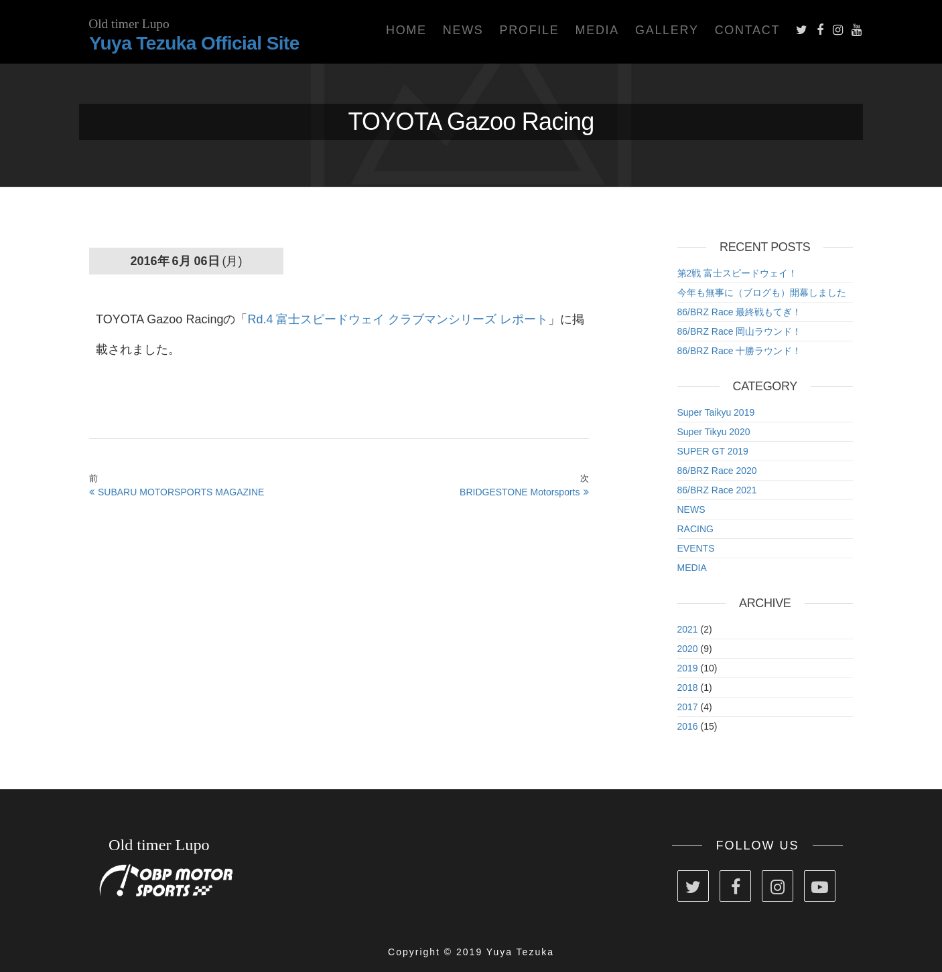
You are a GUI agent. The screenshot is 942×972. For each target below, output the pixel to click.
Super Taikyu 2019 (716, 412)
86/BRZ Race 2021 (717, 490)
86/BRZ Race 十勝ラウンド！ (739, 350)
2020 (687, 648)
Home (406, 30)
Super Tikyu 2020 (713, 431)
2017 (687, 707)
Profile (529, 30)
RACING (695, 528)
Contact (748, 30)
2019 (687, 668)
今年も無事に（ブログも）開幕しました (761, 292)
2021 (687, 629)
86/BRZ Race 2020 (717, 470)
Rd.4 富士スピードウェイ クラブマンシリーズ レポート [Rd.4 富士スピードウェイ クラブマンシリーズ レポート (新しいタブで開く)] (397, 319)
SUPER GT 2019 (712, 451)
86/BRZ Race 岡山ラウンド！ (739, 331)
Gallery (667, 30)
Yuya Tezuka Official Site (194, 43)
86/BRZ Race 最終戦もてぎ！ (739, 312)
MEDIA (692, 567)
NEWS (691, 509)
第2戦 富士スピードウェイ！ (737, 273)
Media (597, 30)
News (463, 30)
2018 (687, 687)
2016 (687, 726)
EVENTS (696, 548)
